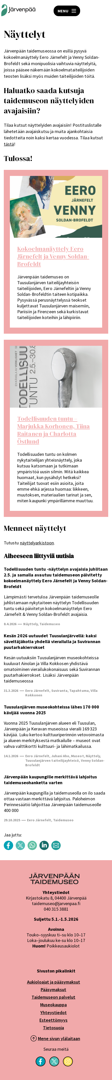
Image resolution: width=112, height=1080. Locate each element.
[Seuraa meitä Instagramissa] (68, 1064)
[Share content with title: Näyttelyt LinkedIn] (45, 849)
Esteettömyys (53, 1020)
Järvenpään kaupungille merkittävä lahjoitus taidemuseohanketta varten (50, 779)
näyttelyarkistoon (37, 543)
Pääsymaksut (53, 989)
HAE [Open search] (104, 10)
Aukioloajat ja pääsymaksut (53, 982)
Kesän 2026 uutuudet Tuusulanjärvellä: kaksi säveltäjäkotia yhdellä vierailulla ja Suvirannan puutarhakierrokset (52, 641)
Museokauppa (53, 1005)
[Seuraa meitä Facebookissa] (41, 1064)
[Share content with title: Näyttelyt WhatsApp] (33, 849)
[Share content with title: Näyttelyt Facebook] (10, 849)
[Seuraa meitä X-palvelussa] (54, 1064)
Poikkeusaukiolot (63, 946)
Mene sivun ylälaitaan (59, 1038)
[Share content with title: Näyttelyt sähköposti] (57, 849)
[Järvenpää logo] (54, 882)
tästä (9, 144)
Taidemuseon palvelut (53, 997)
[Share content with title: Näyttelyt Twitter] (22, 849)
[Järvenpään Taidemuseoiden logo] (18, 10)
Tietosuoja (53, 1028)
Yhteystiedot (53, 1012)
